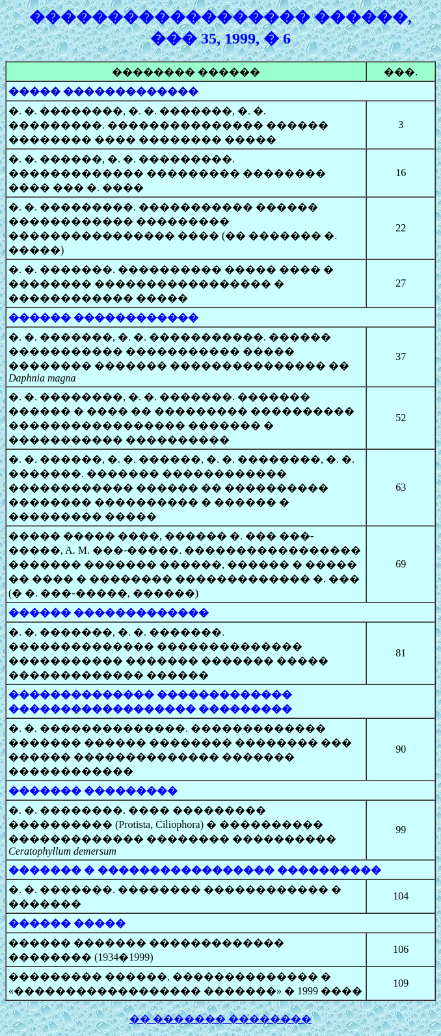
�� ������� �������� (220, 1018)
